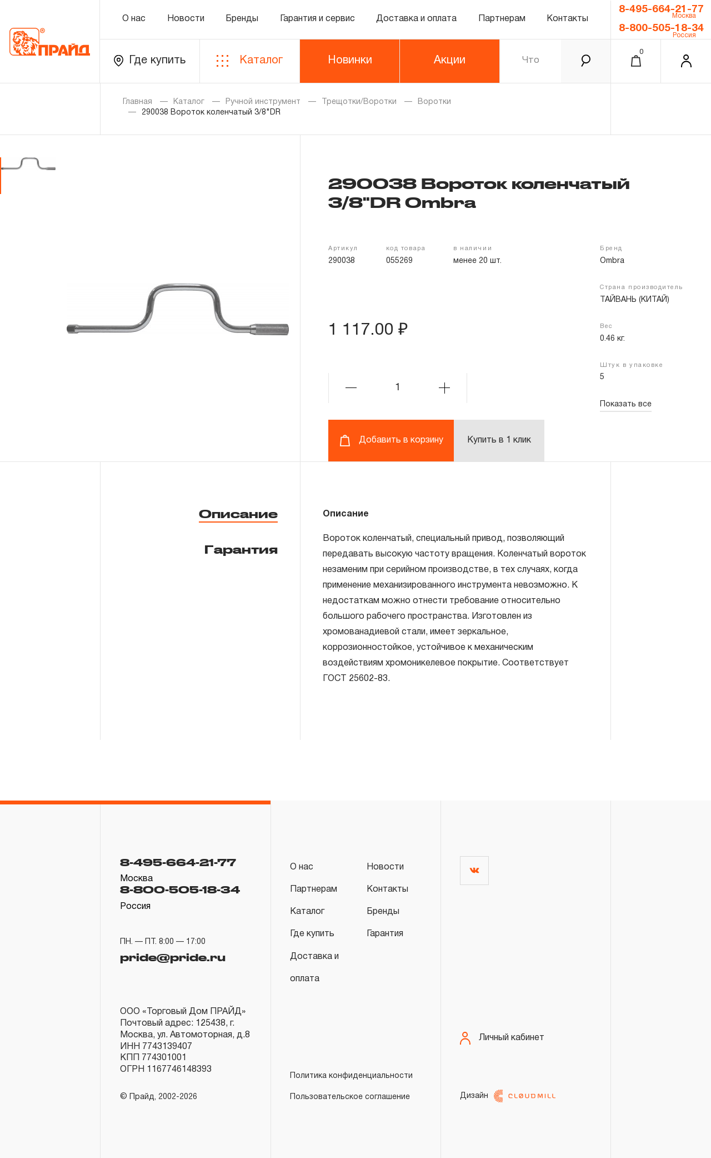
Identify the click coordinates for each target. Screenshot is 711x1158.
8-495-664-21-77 (661, 9)
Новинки (350, 61)
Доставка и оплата (416, 19)
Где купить (150, 61)
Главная (137, 102)
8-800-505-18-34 (661, 28)
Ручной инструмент (263, 102)
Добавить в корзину (391, 440)
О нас (134, 19)
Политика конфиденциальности (351, 1076)
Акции (449, 61)
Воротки (434, 102)
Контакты (567, 19)
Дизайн (507, 1096)
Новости (185, 19)
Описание (238, 513)
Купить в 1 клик (499, 440)
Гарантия (241, 549)
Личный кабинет (502, 1038)
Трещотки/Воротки (359, 102)
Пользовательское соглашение (350, 1097)
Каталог (250, 61)
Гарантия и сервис (317, 19)
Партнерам (501, 19)
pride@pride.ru (173, 956)
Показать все (626, 404)
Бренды (242, 19)
